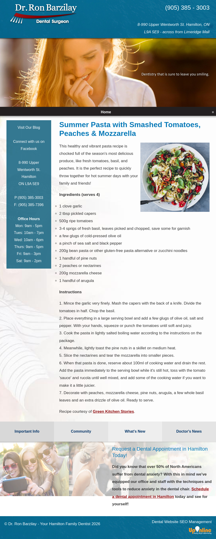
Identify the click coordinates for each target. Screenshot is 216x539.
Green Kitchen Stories (113, 411)
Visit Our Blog (29, 127)
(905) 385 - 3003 (187, 7)
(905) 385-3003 (30, 198)
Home (106, 112)
